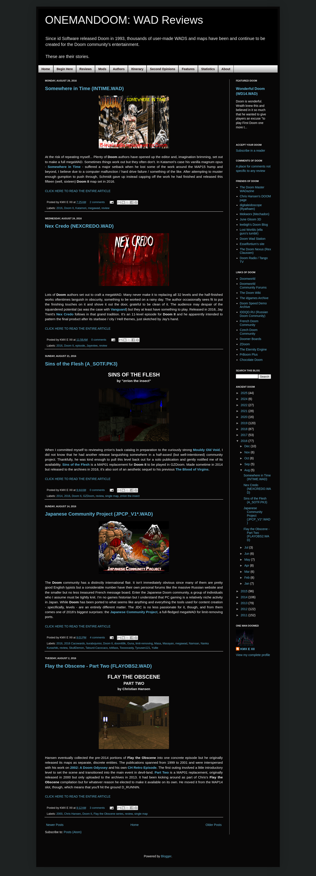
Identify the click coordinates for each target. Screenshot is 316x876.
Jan (247, 583)
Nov (247, 452)
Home (45, 69)
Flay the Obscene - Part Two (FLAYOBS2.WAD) (98, 666)
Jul (246, 547)
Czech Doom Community (249, 331)
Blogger (166, 856)
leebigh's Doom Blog (254, 224)
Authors (119, 69)
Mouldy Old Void (206, 450)
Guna (130, 643)
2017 (244, 435)
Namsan (194, 643)
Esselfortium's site (252, 244)
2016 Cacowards (74, 643)
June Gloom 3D (250, 219)
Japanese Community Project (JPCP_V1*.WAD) (99, 514)
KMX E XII (247, 649)
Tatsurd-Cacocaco (96, 647)
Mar (247, 571)
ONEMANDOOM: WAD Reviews (124, 20)
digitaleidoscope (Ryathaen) (251, 207)
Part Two (161, 772)
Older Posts (214, 825)
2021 (244, 411)
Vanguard (118, 309)
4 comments (97, 637)
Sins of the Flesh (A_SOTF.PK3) (81, 364)
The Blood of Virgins (192, 469)
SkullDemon (76, 647)
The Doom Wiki (250, 292)
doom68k (120, 643)
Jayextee (91, 345)
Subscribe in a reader (250, 150)
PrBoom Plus (249, 354)
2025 (244, 393)
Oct (247, 458)
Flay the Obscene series (109, 813)
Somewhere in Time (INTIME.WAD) (84, 88)
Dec (247, 446)
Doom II (69, 208)
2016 (59, 208)
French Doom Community (249, 323)
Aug (247, 470)
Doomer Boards (250, 339)
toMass (113, 647)
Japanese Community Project (134, 612)
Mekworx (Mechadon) (254, 214)
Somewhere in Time (64, 167)
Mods (102, 69)
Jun (247, 553)
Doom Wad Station (253, 238)
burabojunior (94, 643)
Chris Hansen (72, 813)
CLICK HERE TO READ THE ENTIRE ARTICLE (77, 191)
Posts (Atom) (73, 832)
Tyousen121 (142, 647)
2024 (244, 399)
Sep (247, 464)
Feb (247, 577)
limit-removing (144, 643)
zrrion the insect (130, 496)
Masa (157, 643)
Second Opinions (162, 69)
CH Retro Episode (142, 767)
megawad (94, 208)
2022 (244, 405)
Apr (247, 565)
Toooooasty (126, 647)
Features (188, 69)
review (105, 208)
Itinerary (137, 69)
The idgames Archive (254, 298)
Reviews (85, 69)
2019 (244, 423)
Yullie (155, 647)
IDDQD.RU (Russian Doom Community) (254, 314)
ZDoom (245, 344)
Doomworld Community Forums (253, 285)
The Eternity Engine (253, 349)
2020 (244, 417)
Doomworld (247, 278)
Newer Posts (54, 825)
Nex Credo (65, 314)
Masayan (168, 643)
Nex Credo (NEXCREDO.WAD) (79, 226)
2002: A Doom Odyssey (89, 767)
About (225, 69)
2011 (244, 615)
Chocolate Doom (251, 360)
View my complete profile (253, 655)
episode (80, 345)
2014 (59, 496)
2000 (59, 813)
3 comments (97, 807)
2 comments (97, 202)
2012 (244, 609)
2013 (244, 603)
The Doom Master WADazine (252, 189)
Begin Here (65, 69)
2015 (244, 591)
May (247, 559)
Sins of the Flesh (76, 464)
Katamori (80, 208)
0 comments (98, 339)
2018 (244, 429)
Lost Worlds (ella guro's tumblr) (251, 231)
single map (111, 496)
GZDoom (88, 496)
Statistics (208, 69)
